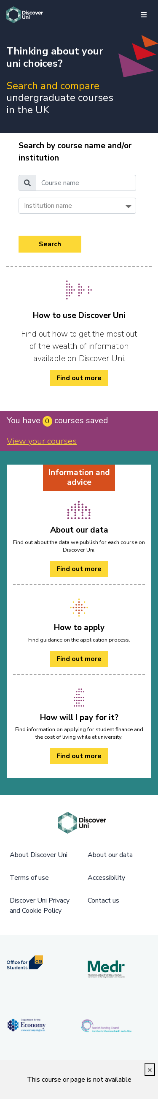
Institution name (48, 205)
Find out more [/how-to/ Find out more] (79, 378)
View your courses (42, 441)
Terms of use (29, 877)
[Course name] (86, 183)
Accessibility (106, 877)
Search (50, 244)
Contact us (103, 900)
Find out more (79, 569)
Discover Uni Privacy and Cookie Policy (40, 905)
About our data (110, 855)
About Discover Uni (38, 855)
